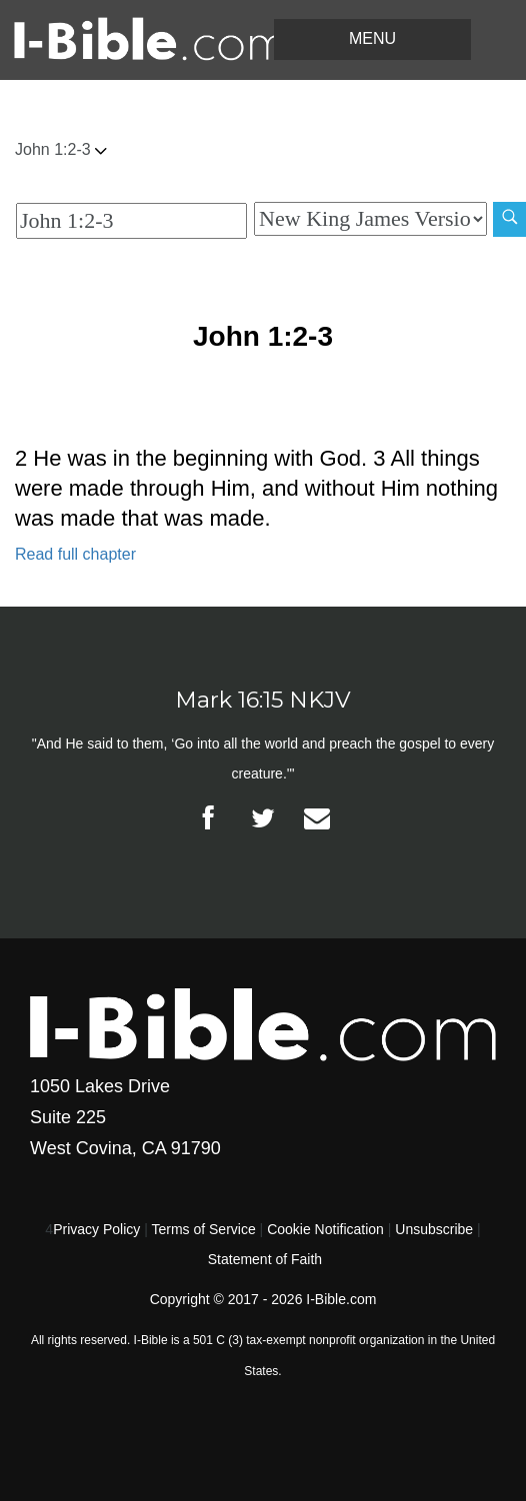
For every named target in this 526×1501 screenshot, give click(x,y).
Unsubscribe (434, 1229)
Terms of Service (203, 1229)
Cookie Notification (325, 1229)
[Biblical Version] (370, 219)
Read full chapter (75, 554)
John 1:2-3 (61, 149)
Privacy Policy (96, 1229)
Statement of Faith (265, 1259)
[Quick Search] (131, 221)
